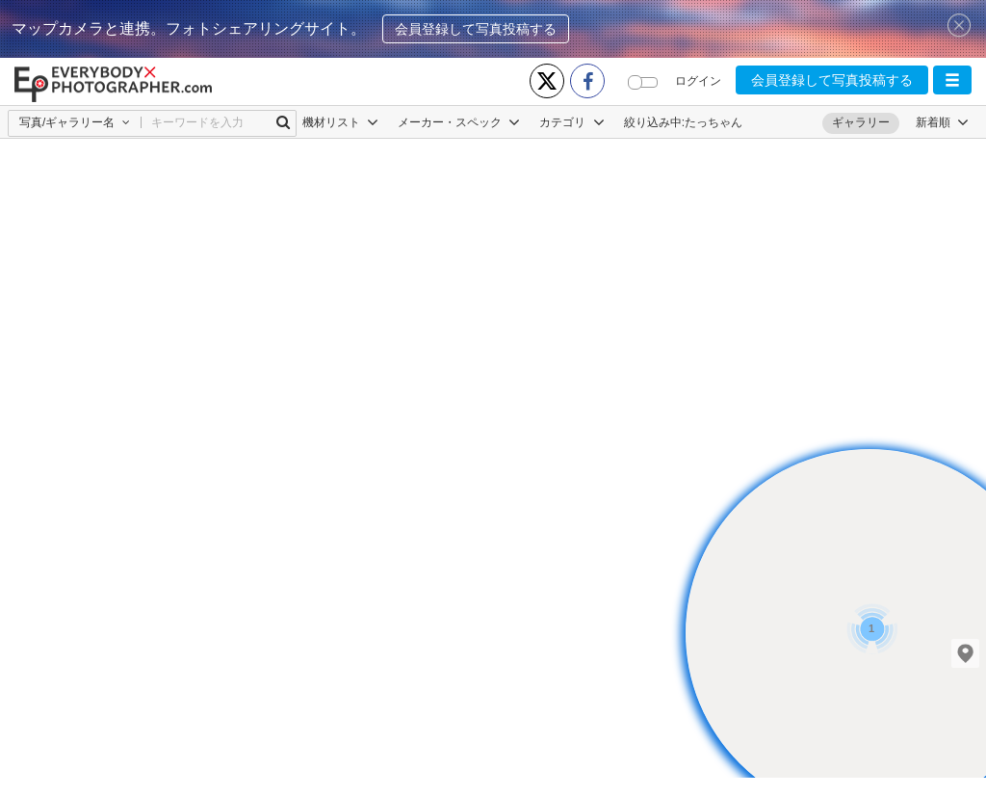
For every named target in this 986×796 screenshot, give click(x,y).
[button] (952, 80)
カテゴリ (571, 122)
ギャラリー (861, 122)
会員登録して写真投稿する (476, 29)
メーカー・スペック (459, 122)
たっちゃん (713, 122)
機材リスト (340, 122)
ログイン (698, 81)
